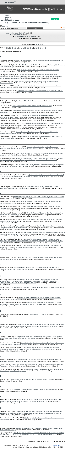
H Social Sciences (16, 35)
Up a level (4, 26)
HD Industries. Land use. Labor (25, 36)
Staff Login (56, 445)
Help (6, 22)
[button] (35, 28)
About (14, 22)
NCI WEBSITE (10, 2)
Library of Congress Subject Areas (17, 33)
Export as (3, 28)
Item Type (39, 44)
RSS (62, 28)
